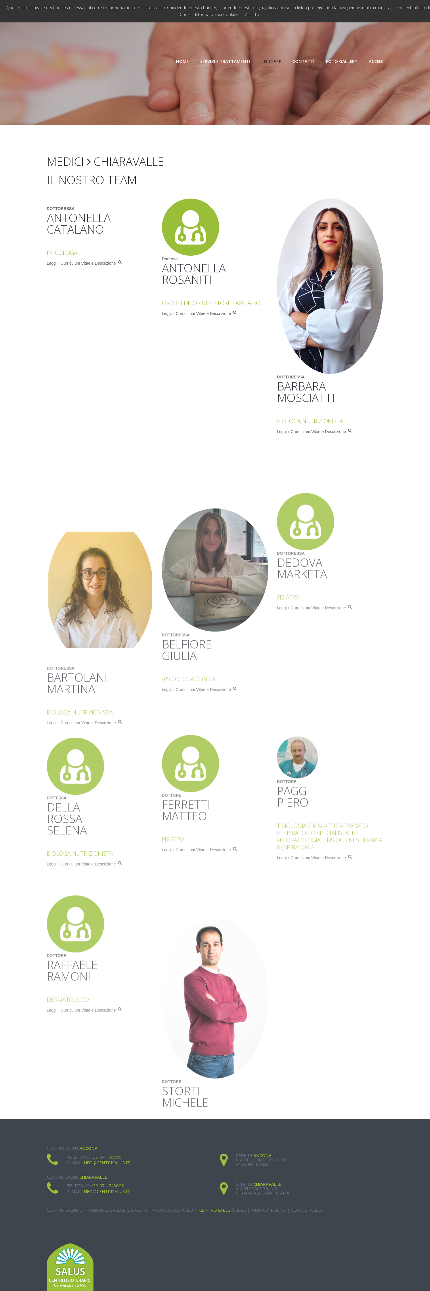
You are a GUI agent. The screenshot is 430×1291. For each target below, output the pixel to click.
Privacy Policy (269, 1210)
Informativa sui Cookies (216, 14)
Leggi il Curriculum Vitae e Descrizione (84, 265)
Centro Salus (215, 1210)
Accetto (252, 14)
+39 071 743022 (107, 1185)
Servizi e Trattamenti (225, 61)
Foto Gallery (341, 61)
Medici (65, 161)
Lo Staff (271, 61)
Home (182, 61)
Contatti (303, 61)
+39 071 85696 (106, 1157)
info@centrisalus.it (106, 1162)
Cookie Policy (307, 1210)
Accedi (376, 61)
